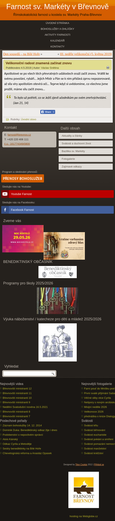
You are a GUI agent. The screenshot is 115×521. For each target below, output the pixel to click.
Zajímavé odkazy (72, 166)
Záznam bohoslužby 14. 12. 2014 (22, 425)
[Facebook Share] (47, 112)
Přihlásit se (99, 464)
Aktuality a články (72, 135)
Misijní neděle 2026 (95, 406)
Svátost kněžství (93, 453)
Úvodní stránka (57, 23)
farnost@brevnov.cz (19, 134)
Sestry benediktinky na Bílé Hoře (22, 448)
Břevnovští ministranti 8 (16, 411)
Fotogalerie (68, 158)
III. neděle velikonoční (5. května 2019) (86, 54)
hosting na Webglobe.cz (84, 516)
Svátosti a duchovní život (76, 143)
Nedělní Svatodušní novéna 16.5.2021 (25, 406)
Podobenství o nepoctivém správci (23, 434)
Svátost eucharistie (95, 434)
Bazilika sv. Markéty (73, 151)
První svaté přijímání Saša (99, 393)
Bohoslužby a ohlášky (57, 28)
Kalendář (57, 40)
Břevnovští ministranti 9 (16, 402)
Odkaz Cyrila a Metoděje (17, 443)
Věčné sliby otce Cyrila (97, 397)
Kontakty (57, 46)
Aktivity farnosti (57, 34)
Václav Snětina (50, 67)
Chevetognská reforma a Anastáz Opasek (27, 453)
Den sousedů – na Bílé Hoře (21, 54)
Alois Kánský (10, 439)
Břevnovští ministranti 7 (16, 416)
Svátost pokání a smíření (98, 439)
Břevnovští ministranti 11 (17, 393)
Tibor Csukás (81, 464)
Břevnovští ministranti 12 (17, 388)
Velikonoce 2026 (93, 411)
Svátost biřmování (94, 430)
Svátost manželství (95, 448)
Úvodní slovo (28, 119)
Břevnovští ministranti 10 (17, 397)
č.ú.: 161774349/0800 (17, 143)
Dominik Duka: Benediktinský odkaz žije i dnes (30, 430)
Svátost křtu (91, 425)
